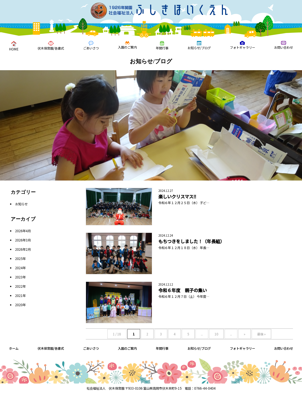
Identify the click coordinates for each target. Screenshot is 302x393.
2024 (19, 267)
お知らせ (21, 204)
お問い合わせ (283, 45)
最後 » (261, 334)
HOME (13, 46)
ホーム (13, 348)
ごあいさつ (91, 45)
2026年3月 (23, 240)
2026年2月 (23, 249)
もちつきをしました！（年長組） (191, 241)
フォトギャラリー (242, 45)
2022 (19, 286)
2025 (19, 258)
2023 (19, 277)
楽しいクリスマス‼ (177, 196)
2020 (19, 304)
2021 (19, 295)
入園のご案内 (127, 45)
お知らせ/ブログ (199, 45)
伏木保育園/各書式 (51, 45)
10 (216, 334)
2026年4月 (23, 230)
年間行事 (162, 45)
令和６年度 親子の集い (182, 290)
